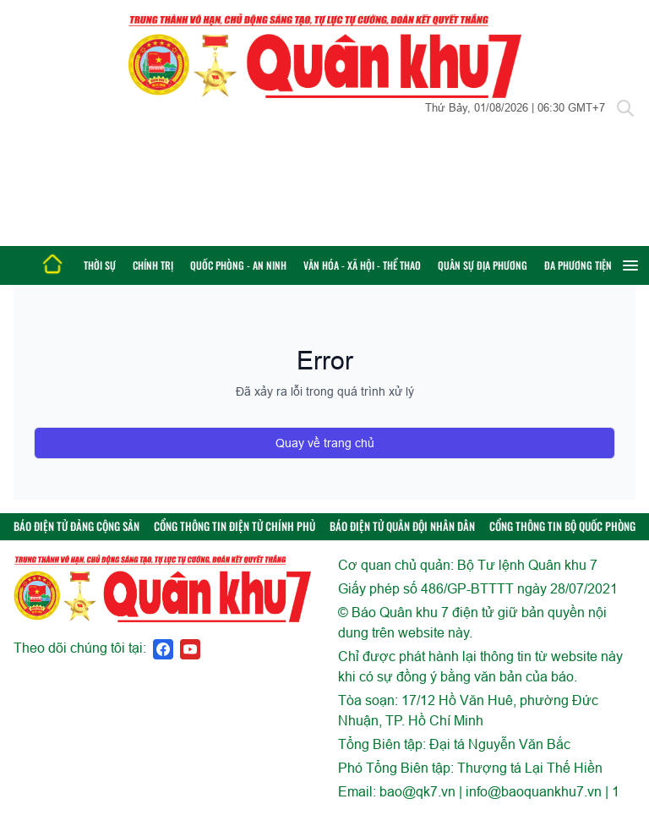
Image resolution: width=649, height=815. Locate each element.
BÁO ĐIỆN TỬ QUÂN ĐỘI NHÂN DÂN (402, 526)
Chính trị (153, 265)
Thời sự (100, 265)
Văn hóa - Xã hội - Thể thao (362, 265)
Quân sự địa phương (482, 265)
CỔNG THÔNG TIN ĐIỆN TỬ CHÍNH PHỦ (234, 526)
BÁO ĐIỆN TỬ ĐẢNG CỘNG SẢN (76, 526)
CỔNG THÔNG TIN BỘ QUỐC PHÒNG (562, 526)
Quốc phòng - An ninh (238, 265)
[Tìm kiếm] (625, 108)
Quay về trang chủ (324, 443)
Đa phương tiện (578, 265)
